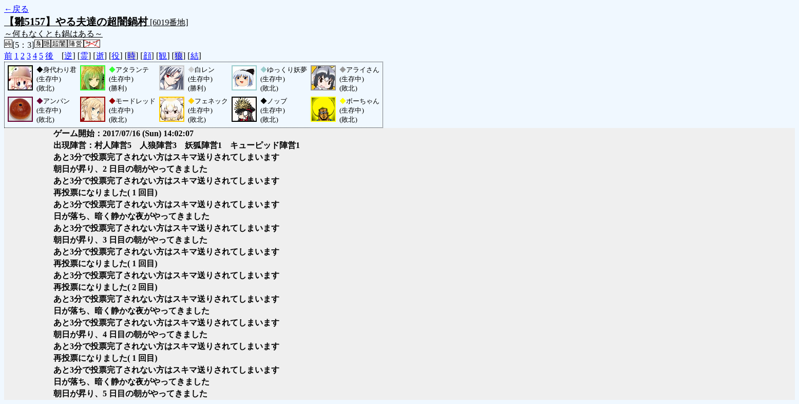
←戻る (16, 9)
